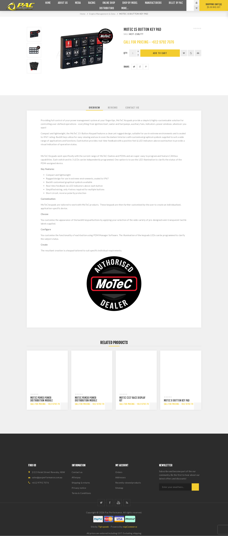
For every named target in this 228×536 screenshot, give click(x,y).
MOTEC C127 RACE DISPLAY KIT (132, 399)
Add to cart (160, 53)
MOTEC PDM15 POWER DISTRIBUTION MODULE (41, 399)
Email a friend (198, 53)
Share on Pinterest (146, 66)
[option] (34, 34)
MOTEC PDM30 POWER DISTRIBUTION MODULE (86, 399)
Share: (127, 66)
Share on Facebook (140, 66)
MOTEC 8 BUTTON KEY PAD (176, 400)
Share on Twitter (134, 66)
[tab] (94, 108)
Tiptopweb (103, 526)
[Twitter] (101, 502)
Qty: (126, 53)
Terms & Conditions (81, 493)
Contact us (77, 472)
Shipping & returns (81, 482)
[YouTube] (118, 502)
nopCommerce (130, 526)
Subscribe (195, 487)
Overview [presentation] (94, 107)
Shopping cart (213, 6)
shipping (137, 533)
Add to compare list (191, 53)
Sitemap (119, 488)
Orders (118, 472)
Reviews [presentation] (113, 107)
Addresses (120, 477)
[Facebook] (109, 502)
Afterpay (76, 477)
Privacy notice (79, 488)
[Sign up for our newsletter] (175, 487)
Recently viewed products (128, 482)
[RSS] (126, 502)
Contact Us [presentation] (132, 107)
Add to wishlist (184, 53)
